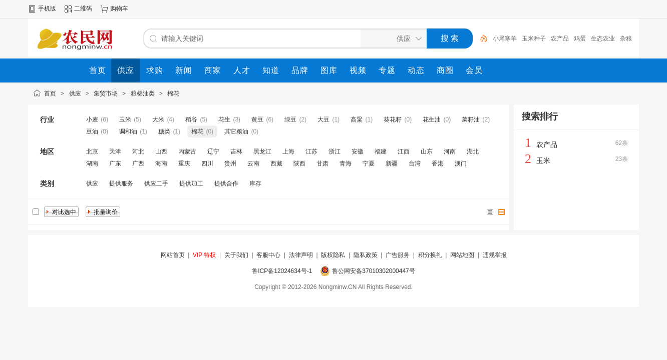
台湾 (415, 163)
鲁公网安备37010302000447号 (373, 271)
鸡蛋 (580, 38)
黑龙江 (262, 151)
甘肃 (322, 163)
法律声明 (301, 255)
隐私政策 (366, 255)
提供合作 (226, 183)
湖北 (473, 151)
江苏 (311, 151)
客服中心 (268, 255)
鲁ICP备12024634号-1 (282, 271)
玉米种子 (534, 38)
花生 (224, 119)
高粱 (357, 119)
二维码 (83, 8)
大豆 (323, 119)
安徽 (358, 151)
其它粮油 (236, 131)
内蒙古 (187, 151)
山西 (161, 151)
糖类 (164, 131)
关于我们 (236, 255)
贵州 (230, 163)
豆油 (92, 131)
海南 (161, 163)
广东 (115, 163)
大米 (158, 119)
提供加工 (191, 183)
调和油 (128, 131)
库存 (255, 183)
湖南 (92, 163)
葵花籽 (393, 119)
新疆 (392, 163)
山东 (427, 151)
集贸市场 (106, 93)
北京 (92, 151)
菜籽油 (471, 119)
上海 (288, 151)
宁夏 (369, 163)
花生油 (432, 119)
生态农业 (603, 38)
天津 (115, 151)
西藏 (276, 163)
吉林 (236, 151)
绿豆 (290, 119)
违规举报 (495, 255)
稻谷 (191, 119)
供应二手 (156, 183)
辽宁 (213, 151)
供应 (75, 93)
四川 (207, 163)
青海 (346, 163)
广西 (138, 163)
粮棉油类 (143, 93)
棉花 (173, 93)
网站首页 (173, 255)
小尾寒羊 (505, 38)
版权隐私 (333, 255)
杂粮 (626, 38)
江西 (404, 151)
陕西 (299, 163)
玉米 (125, 119)
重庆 (184, 163)
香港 (438, 163)
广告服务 (398, 255)
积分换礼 (430, 255)
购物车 (119, 8)
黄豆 (257, 119)
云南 (253, 163)
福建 (381, 151)
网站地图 (462, 255)
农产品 (560, 38)
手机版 (47, 8)
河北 (138, 151)
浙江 (334, 151)
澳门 (461, 163)
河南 (450, 151)
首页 (50, 93)
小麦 (92, 119)
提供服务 (121, 183)
